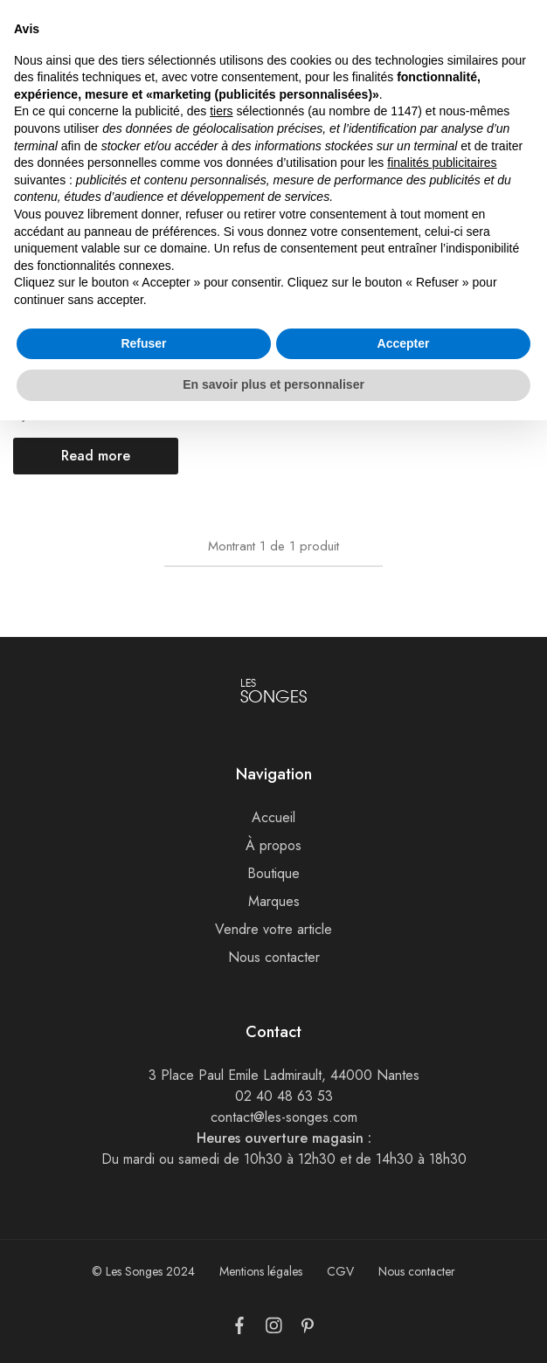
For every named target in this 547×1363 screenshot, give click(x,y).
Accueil (32, 116)
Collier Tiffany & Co (69, 395)
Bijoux (28, 415)
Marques (274, 901)
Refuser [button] (143, 1286)
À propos (273, 845)
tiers (221, 1055)
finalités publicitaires (441, 1105)
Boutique (273, 873)
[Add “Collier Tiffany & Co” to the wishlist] (153, 218)
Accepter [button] (403, 1286)
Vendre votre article (273, 929)
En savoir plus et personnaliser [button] (273, 1327)
